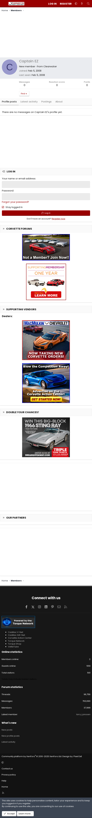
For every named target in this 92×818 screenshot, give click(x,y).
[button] (76, 3)
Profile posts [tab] (9, 101)
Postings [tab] (46, 101)
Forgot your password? (15, 201)
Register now (58, 218)
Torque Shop (14, 643)
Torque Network (16, 640)
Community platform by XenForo (32, 756)
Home (5, 786)
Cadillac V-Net (15, 632)
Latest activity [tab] (29, 101)
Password (7, 190)
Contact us (7, 768)
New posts (7, 729)
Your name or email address (18, 178)
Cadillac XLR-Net (16, 634)
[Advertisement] (46, 35)
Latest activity (8, 741)
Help (4, 780)
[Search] (88, 3)
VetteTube (13, 646)
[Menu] (4, 3)
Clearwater (50, 66)
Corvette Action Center (20, 637)
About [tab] (59, 101)
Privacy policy (9, 774)
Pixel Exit (78, 756)
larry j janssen (83, 714)
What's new (9, 722)
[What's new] (82, 3)
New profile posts (11, 735)
